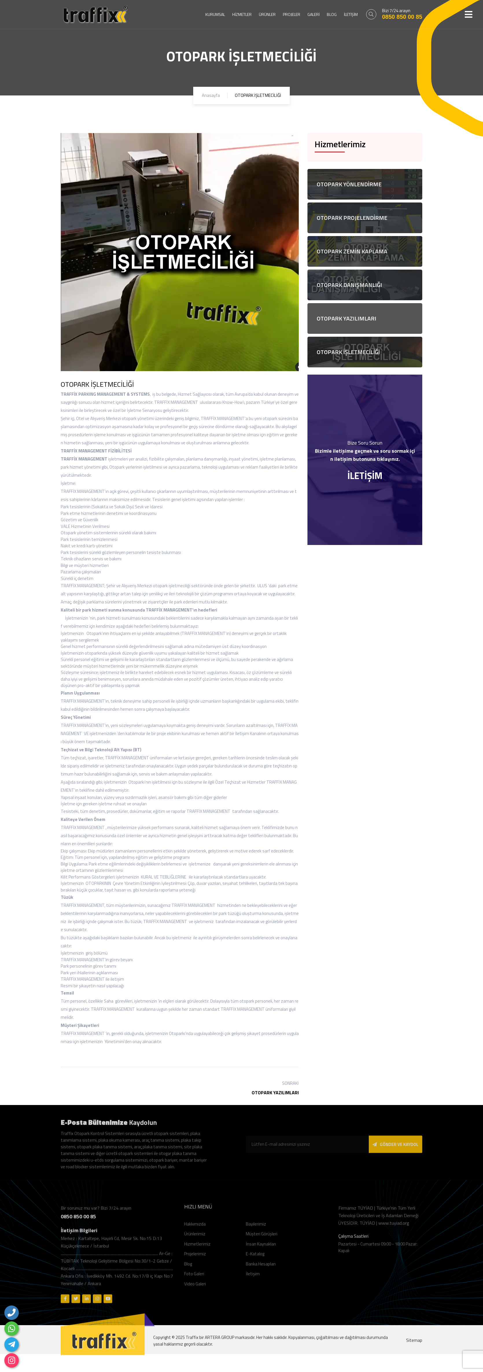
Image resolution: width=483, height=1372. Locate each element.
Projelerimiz (195, 1257)
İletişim (253, 1277)
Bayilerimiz (256, 1227)
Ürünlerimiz (194, 1237)
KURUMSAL (215, 14)
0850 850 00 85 (402, 17)
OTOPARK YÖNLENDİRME (349, 184)
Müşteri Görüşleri (261, 1237)
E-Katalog (255, 1257)
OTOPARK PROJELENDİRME (352, 217)
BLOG (332, 14)
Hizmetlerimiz (197, 1247)
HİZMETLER (242, 14)
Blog (188, 1267)
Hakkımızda (195, 1227)
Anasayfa (211, 95)
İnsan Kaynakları (261, 1247)
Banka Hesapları (261, 1267)
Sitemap (414, 1343)
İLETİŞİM (351, 14)
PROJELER (291, 14)
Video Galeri (195, 1287)
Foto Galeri (194, 1277)
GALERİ (313, 14)
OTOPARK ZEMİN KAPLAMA (352, 251)
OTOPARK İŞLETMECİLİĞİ (348, 351)
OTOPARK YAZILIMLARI (275, 1092)
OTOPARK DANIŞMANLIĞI (349, 284)
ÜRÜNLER (267, 14)
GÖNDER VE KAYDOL (396, 1148)
